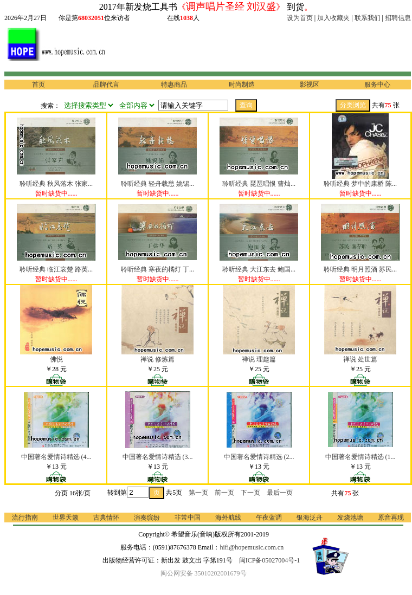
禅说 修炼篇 (157, 359)
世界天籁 (66, 517)
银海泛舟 (310, 517)
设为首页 (300, 18)
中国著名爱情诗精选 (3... (158, 457)
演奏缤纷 (147, 517)
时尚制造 (242, 84)
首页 (38, 84)
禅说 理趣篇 (259, 359)
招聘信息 (398, 18)
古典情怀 (106, 517)
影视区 (309, 84)
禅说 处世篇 (360, 359)
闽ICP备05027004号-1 (269, 560)
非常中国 (188, 517)
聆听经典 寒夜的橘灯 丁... (157, 269)
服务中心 (377, 84)
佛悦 (56, 359)
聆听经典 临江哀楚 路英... (56, 269)
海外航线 (228, 517)
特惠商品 (174, 84)
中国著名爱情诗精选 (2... (259, 457)
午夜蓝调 (269, 517)
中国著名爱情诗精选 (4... (56, 457)
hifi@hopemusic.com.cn (252, 547)
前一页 (224, 492)
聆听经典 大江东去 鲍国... (258, 269)
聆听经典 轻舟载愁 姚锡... (157, 183)
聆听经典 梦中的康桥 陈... (360, 183)
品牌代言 (106, 84)
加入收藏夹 (333, 18)
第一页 (198, 492)
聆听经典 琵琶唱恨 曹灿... (258, 183)
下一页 (250, 492)
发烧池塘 (350, 517)
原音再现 (391, 517)
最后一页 (280, 492)
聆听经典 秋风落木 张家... (56, 183)
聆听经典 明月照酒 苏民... (360, 269)
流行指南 (25, 517)
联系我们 (368, 18)
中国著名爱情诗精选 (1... (360, 457)
